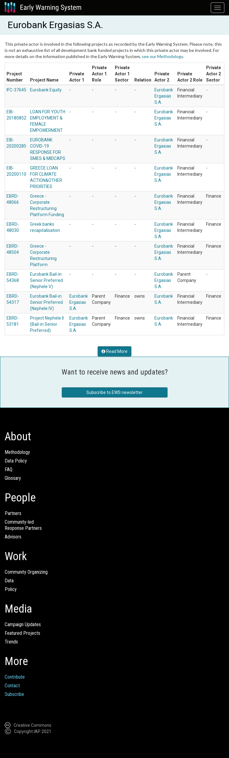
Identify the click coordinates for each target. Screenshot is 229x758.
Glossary (13, 478)
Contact (12, 686)
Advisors (13, 537)
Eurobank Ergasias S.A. (163, 96)
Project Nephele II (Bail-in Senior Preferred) (47, 324)
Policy (11, 589)
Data (9, 581)
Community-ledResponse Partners (23, 525)
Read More (114, 351)
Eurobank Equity (46, 89)
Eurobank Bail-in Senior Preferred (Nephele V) (46, 280)
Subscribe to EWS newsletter (114, 392)
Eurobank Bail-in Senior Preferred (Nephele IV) (46, 302)
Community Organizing (26, 572)
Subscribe (14, 694)
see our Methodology (162, 56)
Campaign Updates (23, 624)
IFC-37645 (16, 89)
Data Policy (16, 461)
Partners (13, 513)
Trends (11, 642)
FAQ (8, 469)
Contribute (15, 677)
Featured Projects (22, 633)
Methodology (17, 452)
